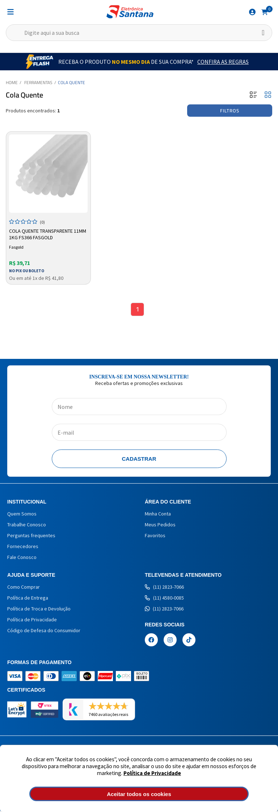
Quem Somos (22, 514)
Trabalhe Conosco (26, 525)
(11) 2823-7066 (164, 588)
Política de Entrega (27, 599)
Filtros (229, 110)
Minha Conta (158, 514)
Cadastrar (139, 460)
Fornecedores (22, 547)
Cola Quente (71, 82)
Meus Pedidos (160, 525)
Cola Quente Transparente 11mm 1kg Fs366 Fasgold (47, 234)
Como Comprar (23, 588)
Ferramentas (38, 82)
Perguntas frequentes (31, 536)
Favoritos (155, 536)
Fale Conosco (22, 558)
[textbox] (139, 32)
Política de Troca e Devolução (39, 609)
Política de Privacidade (152, 773)
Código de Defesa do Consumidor (43, 631)
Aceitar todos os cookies (139, 794)
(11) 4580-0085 (164, 599)
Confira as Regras (223, 61)
